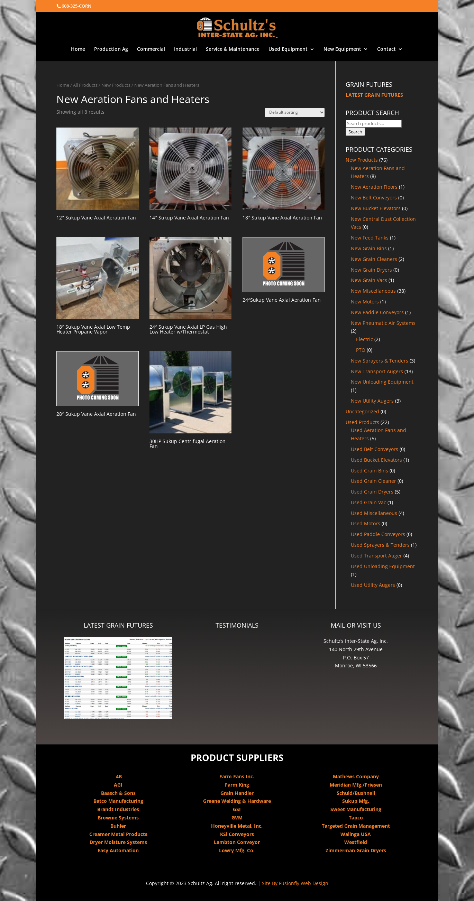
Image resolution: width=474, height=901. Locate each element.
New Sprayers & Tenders (379, 360)
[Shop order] (295, 112)
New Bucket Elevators (376, 208)
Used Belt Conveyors (374, 449)
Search (355, 132)
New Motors (365, 301)
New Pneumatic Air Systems (383, 323)
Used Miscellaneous (374, 513)
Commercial (151, 49)
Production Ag (111, 49)
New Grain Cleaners (374, 259)
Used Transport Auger (376, 555)
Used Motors (365, 523)
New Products (115, 85)
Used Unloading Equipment (383, 566)
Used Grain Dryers (372, 491)
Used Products (362, 422)
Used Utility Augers (373, 585)
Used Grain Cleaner (373, 481)
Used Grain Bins (369, 470)
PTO (360, 350)
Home (78, 49)
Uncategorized (362, 411)
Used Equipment (288, 49)
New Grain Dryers (371, 269)
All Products (85, 85)
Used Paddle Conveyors (378, 534)
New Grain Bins (369, 248)
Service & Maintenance (232, 49)
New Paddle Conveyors (377, 312)
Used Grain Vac (368, 502)
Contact (386, 49)
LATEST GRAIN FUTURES (374, 95)
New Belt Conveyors (374, 197)
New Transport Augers (377, 371)
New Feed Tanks (370, 237)
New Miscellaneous (373, 291)
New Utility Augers (372, 400)
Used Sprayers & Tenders (380, 545)
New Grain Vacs (369, 280)
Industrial (185, 49)
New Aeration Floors (374, 187)
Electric (364, 339)
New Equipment (342, 49)
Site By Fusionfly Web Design (295, 883)
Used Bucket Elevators (376, 460)
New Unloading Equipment (382, 381)
